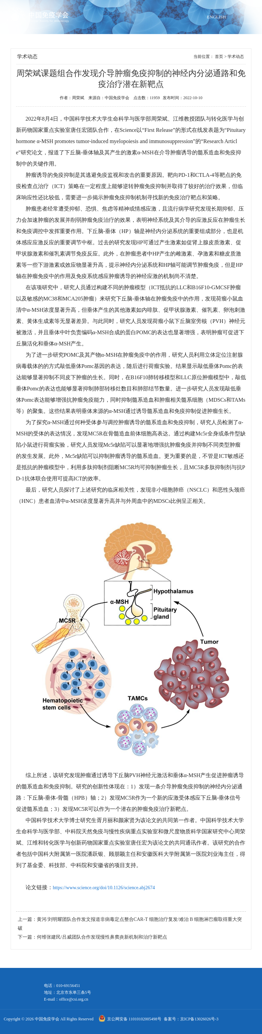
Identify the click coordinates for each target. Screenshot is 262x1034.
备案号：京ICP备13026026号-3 (191, 1019)
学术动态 (236, 56)
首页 (219, 56)
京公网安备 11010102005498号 (134, 1019)
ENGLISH (216, 16)
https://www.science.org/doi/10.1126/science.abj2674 (104, 887)
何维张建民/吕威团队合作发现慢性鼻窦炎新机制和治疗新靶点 (102, 937)
